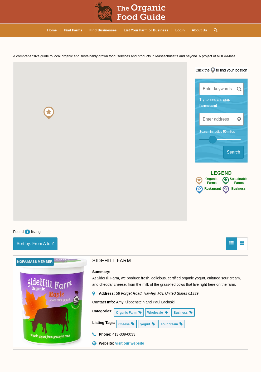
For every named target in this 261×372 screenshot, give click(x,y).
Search (233, 152)
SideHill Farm (111, 260)
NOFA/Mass (226, 56)
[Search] (213, 30)
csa (226, 99)
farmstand (208, 105)
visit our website (129, 343)
